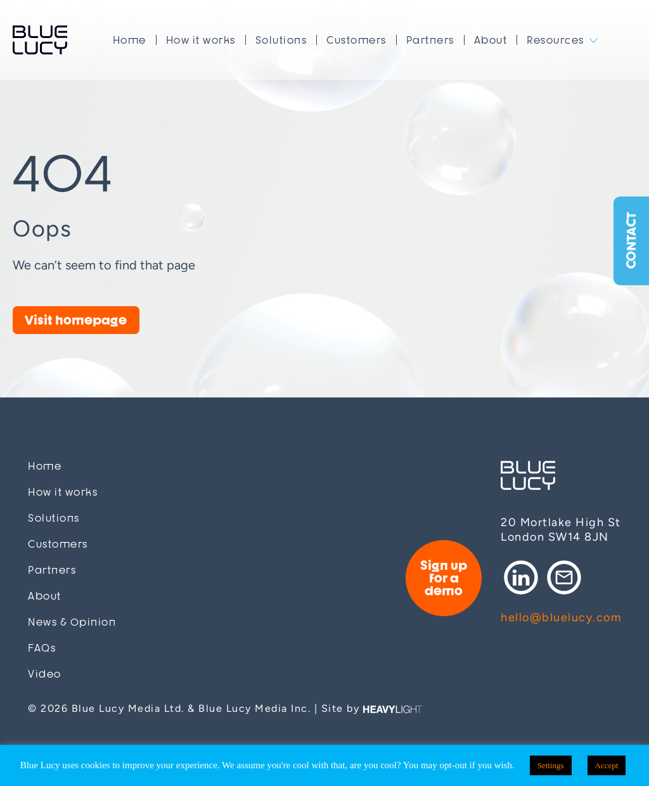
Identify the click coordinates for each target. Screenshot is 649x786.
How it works (201, 40)
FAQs (42, 648)
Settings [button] (550, 765)
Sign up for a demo (443, 577)
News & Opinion (72, 622)
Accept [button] (607, 765)
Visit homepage (76, 320)
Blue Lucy (40, 40)
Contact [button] (631, 241)
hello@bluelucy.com (561, 617)
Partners (430, 40)
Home (129, 40)
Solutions (281, 40)
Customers (356, 40)
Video (44, 674)
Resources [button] (555, 40)
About (491, 40)
